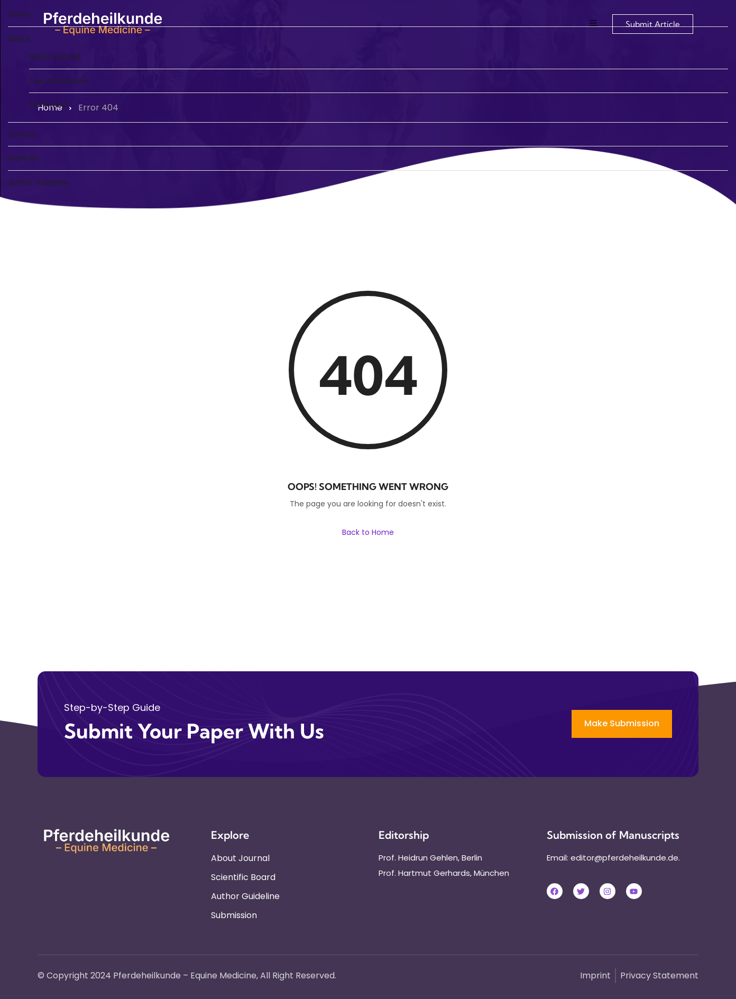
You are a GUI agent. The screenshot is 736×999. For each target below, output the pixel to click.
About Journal (54, 56)
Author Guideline (38, 182)
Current (22, 134)
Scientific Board (58, 81)
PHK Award (48, 104)
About (19, 38)
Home (19, 14)
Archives (23, 158)
